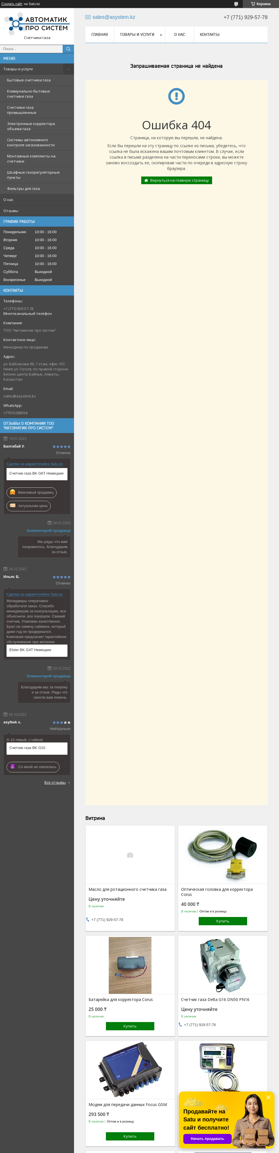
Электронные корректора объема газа (31, 126)
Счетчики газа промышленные (21, 110)
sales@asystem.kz (19, 396)
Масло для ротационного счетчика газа (128, 889)
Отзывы (10, 210)
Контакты (209, 34)
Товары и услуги (18, 68)
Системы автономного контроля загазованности (31, 142)
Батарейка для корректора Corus (121, 999)
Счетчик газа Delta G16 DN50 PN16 (215, 999)
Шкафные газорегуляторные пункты (33, 175)
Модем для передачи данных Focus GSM (128, 1104)
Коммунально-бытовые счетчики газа (28, 94)
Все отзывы (55, 782)
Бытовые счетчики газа (29, 80)
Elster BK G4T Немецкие (30, 650)
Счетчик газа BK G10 (27, 748)
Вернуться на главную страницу (179, 180)
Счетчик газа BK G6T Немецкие (36, 473)
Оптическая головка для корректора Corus (217, 892)
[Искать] (68, 49)
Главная (99, 34)
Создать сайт (11, 4)
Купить (222, 921)
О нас (8, 199)
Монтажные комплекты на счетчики (31, 158)
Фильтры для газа (23, 188)
